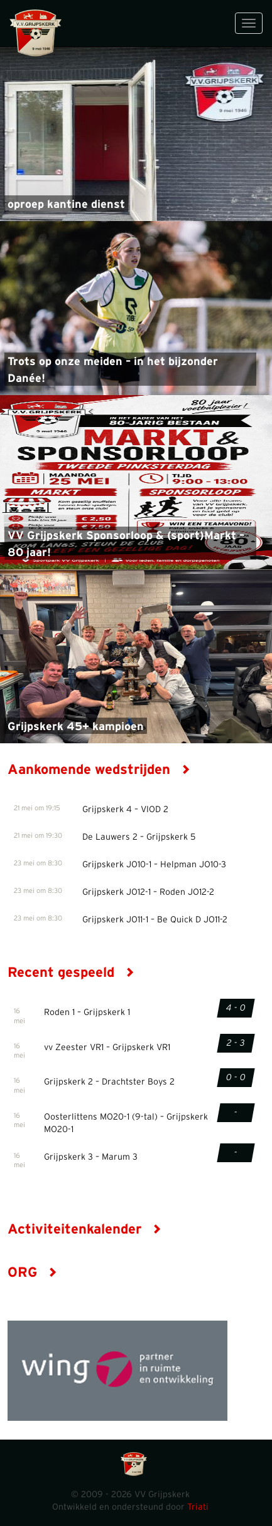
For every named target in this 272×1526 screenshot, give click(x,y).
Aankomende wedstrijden (99, 769)
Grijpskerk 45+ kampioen (76, 727)
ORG (32, 1272)
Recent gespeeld (71, 972)
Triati (198, 1507)
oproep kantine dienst (66, 204)
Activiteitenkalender (84, 1229)
